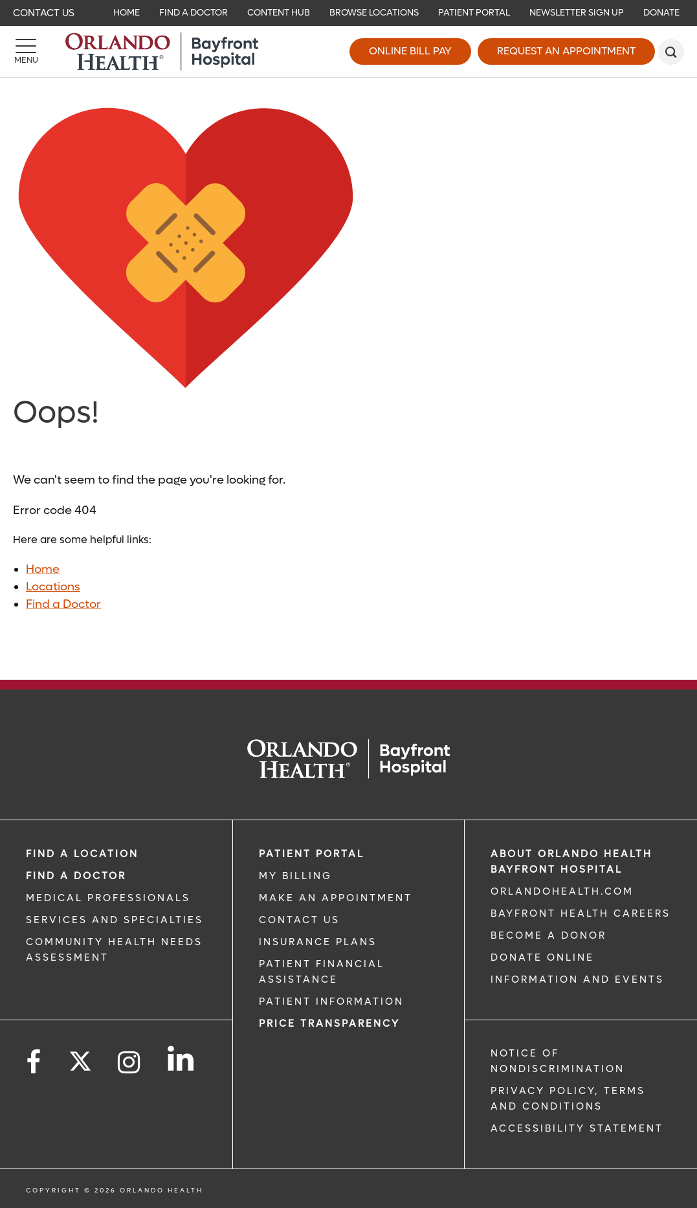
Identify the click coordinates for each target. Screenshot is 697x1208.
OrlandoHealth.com (562, 891)
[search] (671, 52)
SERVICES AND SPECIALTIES (114, 919)
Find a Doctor (63, 604)
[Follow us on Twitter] (80, 1057)
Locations (53, 586)
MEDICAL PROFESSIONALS (108, 897)
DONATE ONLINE (542, 957)
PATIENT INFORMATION (331, 1001)
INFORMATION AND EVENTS (577, 979)
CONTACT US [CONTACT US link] (299, 919)
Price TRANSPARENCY (329, 1023)
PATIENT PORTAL (311, 853)
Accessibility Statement (577, 1128)
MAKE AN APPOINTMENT (335, 897)
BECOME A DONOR (548, 935)
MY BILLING (295, 875)
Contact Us (43, 12)
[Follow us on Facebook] (34, 1063)
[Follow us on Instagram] (130, 1063)
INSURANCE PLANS (318, 941)
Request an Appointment (566, 51)
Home (43, 569)
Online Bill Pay (410, 51)
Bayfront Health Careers (580, 913)
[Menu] (26, 52)
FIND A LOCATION (82, 853)
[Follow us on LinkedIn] (181, 1058)
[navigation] (348, 13)
